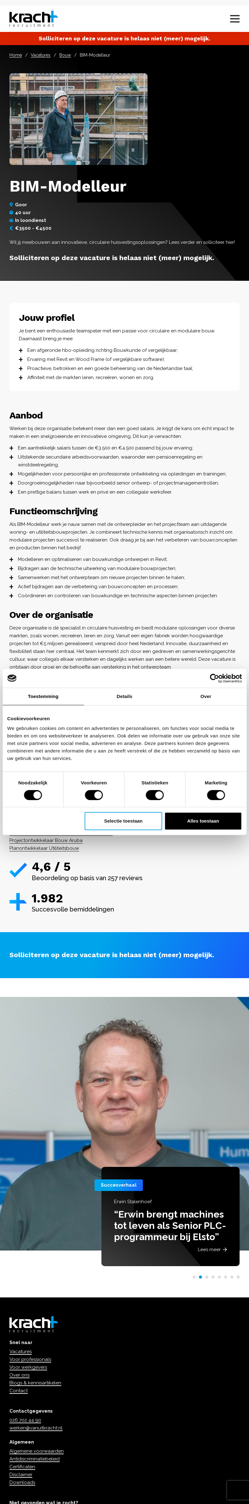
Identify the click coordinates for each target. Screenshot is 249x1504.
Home (15, 55)
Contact (18, 1391)
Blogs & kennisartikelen (35, 1383)
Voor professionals (30, 1359)
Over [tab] (205, 696)
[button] (194, 1277)
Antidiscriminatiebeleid (34, 1459)
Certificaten (22, 1467)
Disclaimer (20, 1474)
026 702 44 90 (25, 1420)
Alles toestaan (203, 821)
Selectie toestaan (123, 821)
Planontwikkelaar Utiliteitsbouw (44, 848)
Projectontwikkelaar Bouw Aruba (46, 840)
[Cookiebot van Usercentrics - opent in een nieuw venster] (214, 678)
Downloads (22, 1482)
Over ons (19, 1375)
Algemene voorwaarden (36, 1451)
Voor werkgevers (28, 1367)
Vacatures (41, 55)
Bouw (65, 55)
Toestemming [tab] (43, 696)
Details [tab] (125, 696)
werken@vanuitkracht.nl (35, 1428)
